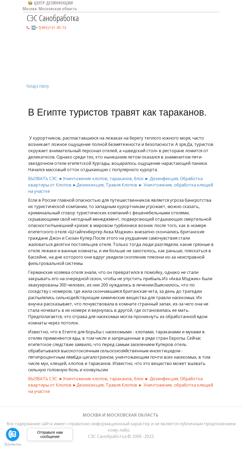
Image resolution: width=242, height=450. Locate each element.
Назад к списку (38, 86)
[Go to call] (12, 434)
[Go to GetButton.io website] (12, 444)
